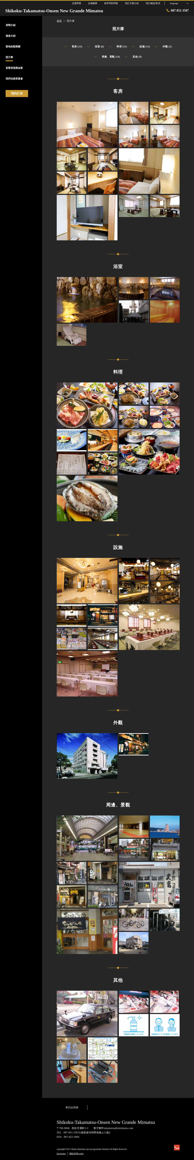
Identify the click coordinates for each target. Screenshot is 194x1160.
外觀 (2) (163, 46)
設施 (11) (141, 46)
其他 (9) (133, 56)
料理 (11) (118, 46)
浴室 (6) (95, 46)
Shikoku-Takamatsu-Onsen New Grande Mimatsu (106, 1122)
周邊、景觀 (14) (107, 56)
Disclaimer (61, 1153)
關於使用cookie (77, 1153)
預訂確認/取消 (153, 3)
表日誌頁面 (71, 1107)
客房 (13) (73, 46)
